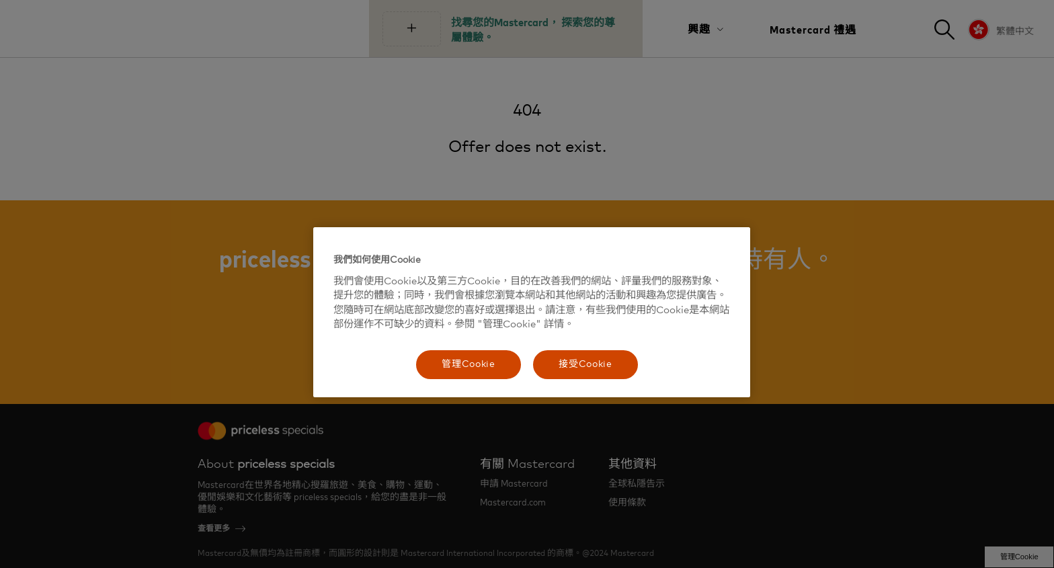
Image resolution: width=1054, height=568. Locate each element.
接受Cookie (585, 364)
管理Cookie (468, 364)
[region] (531, 312)
